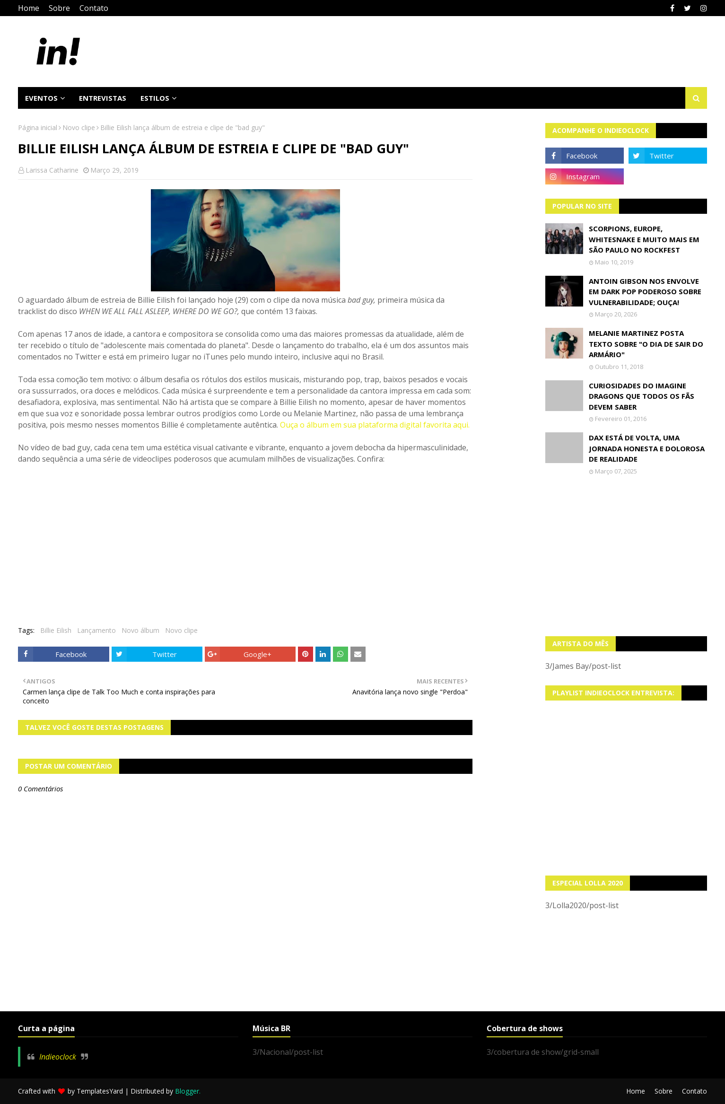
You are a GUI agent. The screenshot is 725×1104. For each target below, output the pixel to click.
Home (28, 8)
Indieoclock (57, 1056)
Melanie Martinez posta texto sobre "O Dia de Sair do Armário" (646, 343)
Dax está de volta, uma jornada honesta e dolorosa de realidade (647, 448)
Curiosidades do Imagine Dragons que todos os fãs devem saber (641, 396)
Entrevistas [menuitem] (102, 98)
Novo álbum (140, 630)
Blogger (187, 1090)
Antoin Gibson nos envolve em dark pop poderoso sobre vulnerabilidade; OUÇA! (645, 291)
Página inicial (37, 127)
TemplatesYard (100, 1090)
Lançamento (96, 630)
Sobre (59, 8)
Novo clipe (78, 127)
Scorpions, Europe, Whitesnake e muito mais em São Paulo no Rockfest (644, 239)
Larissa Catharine (52, 170)
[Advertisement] (626, 556)
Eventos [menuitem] (41, 98)
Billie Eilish (55, 630)
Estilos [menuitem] (154, 98)
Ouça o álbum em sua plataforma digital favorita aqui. (375, 425)
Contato (93, 8)
